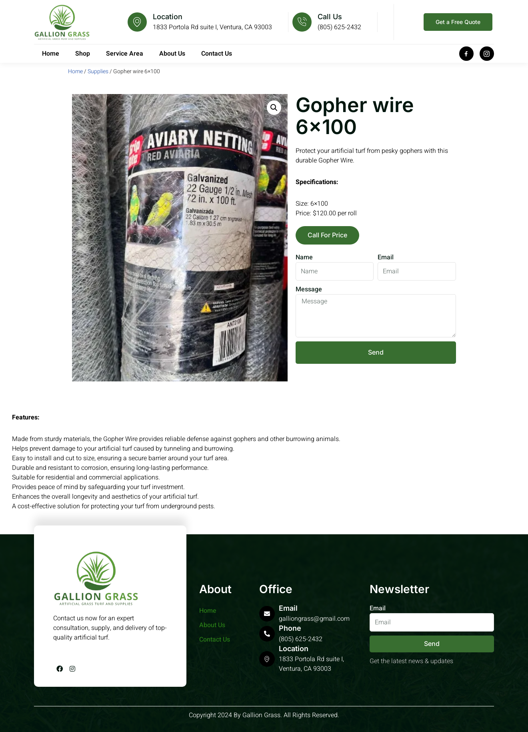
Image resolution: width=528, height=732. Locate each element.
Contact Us (216, 53)
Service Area (124, 53)
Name (304, 257)
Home (50, 53)
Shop (82, 53)
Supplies (98, 71)
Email (386, 257)
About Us (172, 53)
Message (309, 289)
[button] (274, 107)
